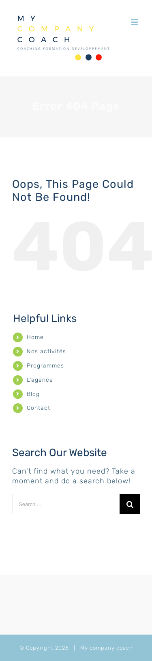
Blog (33, 394)
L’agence (40, 379)
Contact (38, 407)
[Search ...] (66, 504)
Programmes (45, 365)
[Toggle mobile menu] (135, 22)
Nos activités (46, 351)
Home (35, 337)
